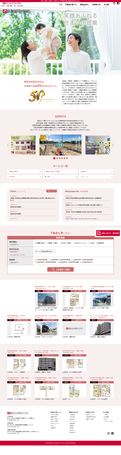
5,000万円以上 (87, 264)
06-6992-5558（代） (14, 429)
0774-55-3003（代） (14, 436)
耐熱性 (72, 439)
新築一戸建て (53, 245)
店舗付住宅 (41, 245)
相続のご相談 (89, 430)
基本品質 (72, 443)
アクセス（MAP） (109, 432)
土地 (92, 245)
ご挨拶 (106, 426)
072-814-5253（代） (14, 443)
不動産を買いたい (71, 4)
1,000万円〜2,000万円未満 (60, 262)
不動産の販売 (16, 172)
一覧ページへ (50, 194)
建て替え (49, 178)
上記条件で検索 (60, 271)
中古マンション (81, 245)
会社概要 (106, 428)
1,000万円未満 (42, 262)
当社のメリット (90, 426)
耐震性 (72, 436)
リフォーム (87, 178)
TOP (60, 4)
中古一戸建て (67, 245)
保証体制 (72, 434)
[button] (8, 145)
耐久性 (72, 441)
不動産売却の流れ (91, 428)
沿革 (105, 430)
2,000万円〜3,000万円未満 (83, 262)
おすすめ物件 (54, 426)
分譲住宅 (85, 172)
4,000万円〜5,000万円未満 (69, 264)
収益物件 (101, 245)
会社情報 (107, 4)
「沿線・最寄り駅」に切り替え (19, 257)
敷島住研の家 (84, 4)
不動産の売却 (96, 4)
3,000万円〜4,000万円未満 (46, 264)
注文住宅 (14, 178)
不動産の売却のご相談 (56, 172)
